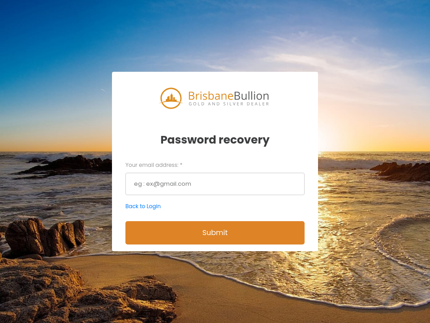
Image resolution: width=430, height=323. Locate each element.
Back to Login (143, 206)
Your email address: (153, 165)
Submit (215, 232)
